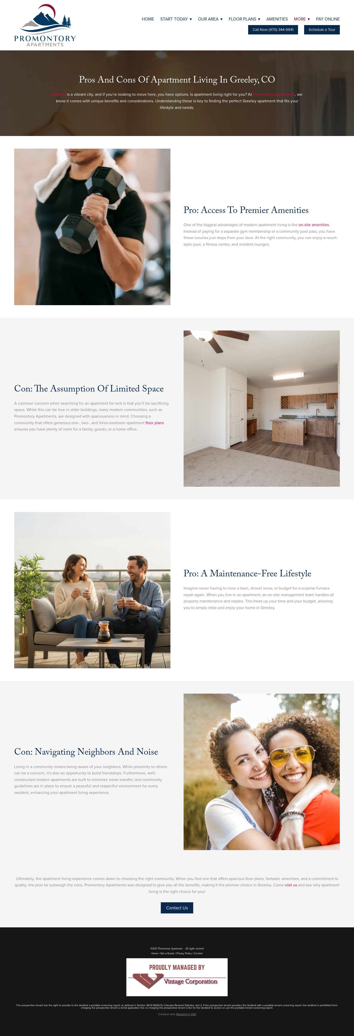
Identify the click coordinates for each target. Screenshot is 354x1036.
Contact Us (177, 908)
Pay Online (328, 19)
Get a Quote (167, 953)
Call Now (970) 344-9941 (273, 29)
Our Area (210, 19)
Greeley (59, 94)
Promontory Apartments (274, 94)
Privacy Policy (184, 953)
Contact (198, 953)
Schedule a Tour (322, 29)
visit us (291, 885)
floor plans (155, 422)
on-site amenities (314, 224)
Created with (177, 1014)
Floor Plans (244, 19)
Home (148, 19)
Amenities (277, 19)
